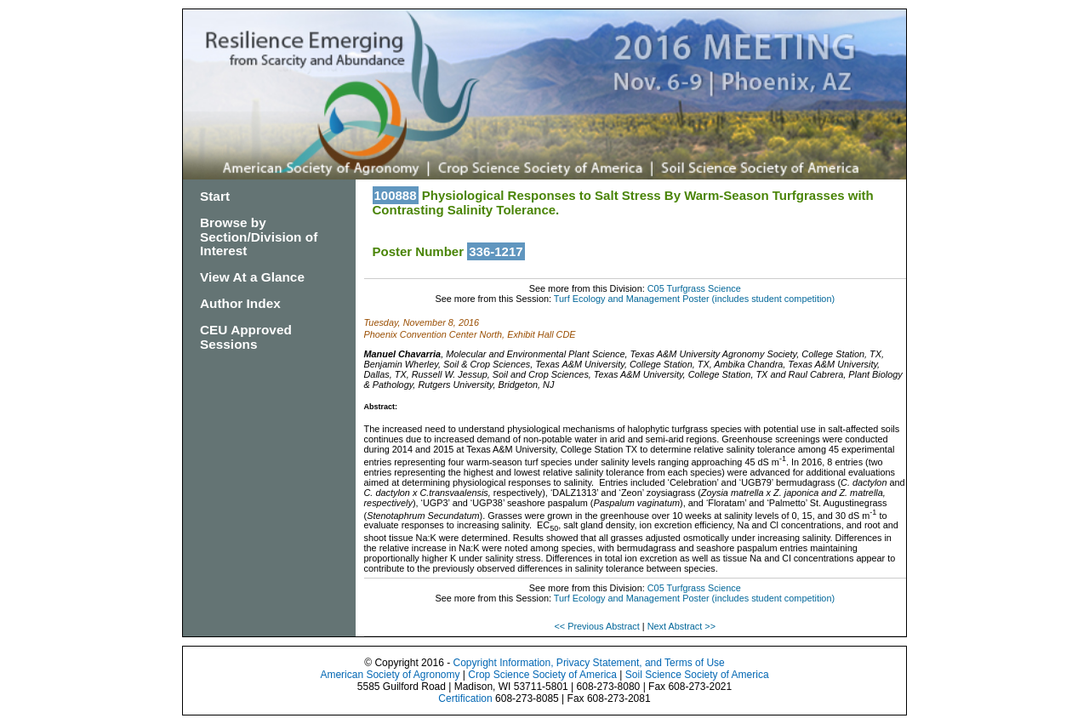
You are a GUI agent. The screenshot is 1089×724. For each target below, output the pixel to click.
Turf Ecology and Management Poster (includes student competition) (694, 299)
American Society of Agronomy (389, 675)
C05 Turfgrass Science (694, 288)
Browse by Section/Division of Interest (258, 237)
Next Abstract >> (681, 626)
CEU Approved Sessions (246, 336)
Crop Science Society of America (542, 675)
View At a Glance (252, 277)
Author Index (240, 303)
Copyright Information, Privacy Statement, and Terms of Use (588, 663)
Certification (465, 698)
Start (215, 196)
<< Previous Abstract (597, 626)
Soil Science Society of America (697, 675)
